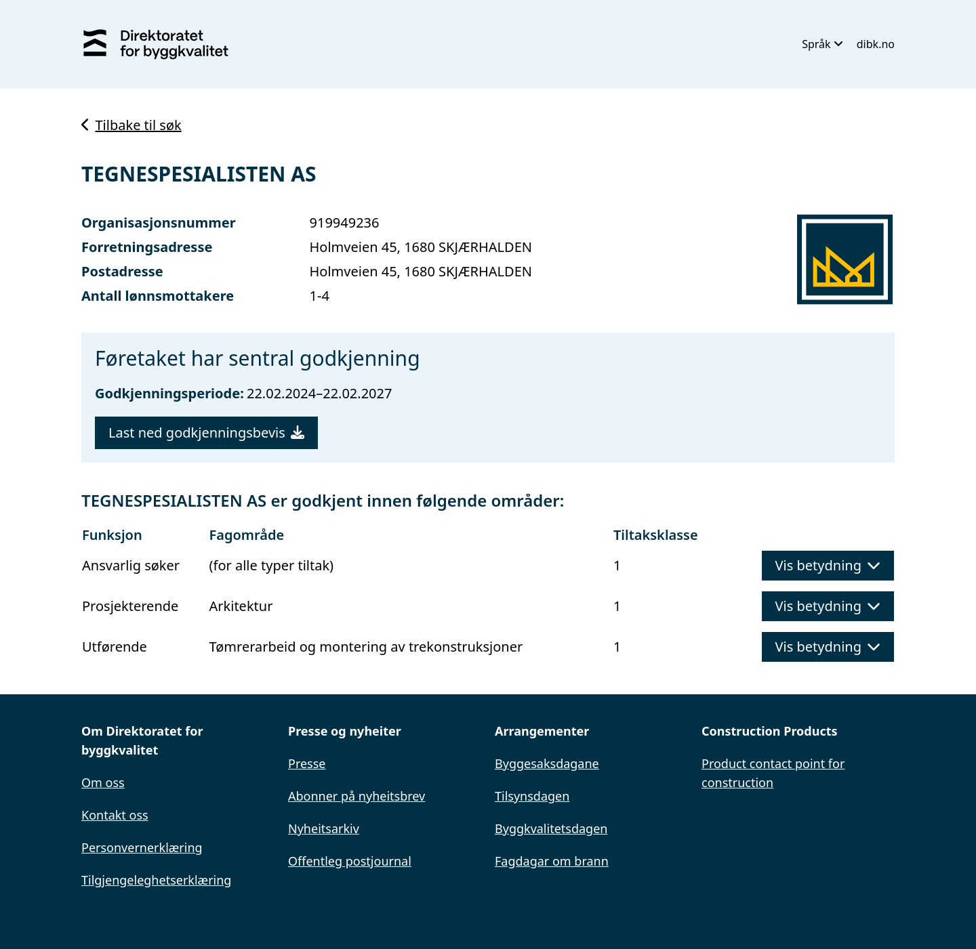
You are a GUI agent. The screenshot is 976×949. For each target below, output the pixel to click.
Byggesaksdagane (547, 763)
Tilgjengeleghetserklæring (156, 880)
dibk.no (876, 44)
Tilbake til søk (131, 125)
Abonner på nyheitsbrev (356, 796)
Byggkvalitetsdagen (551, 828)
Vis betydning (827, 565)
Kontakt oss (114, 815)
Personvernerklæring (142, 847)
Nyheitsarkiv (323, 828)
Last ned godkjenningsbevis (206, 432)
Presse (307, 763)
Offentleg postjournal (349, 861)
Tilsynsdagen (532, 796)
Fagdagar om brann (552, 861)
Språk (822, 44)
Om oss (103, 782)
